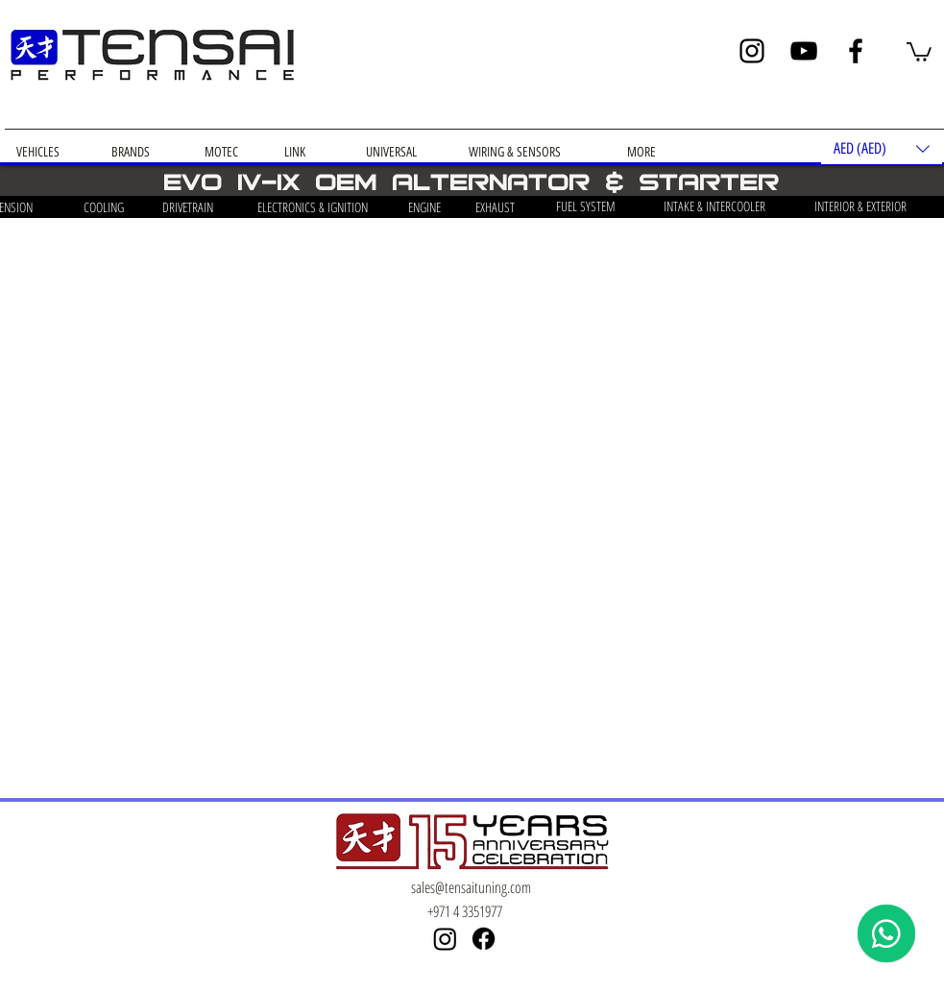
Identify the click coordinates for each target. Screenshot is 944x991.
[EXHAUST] (495, 207)
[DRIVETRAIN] (188, 207)
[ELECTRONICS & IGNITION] (313, 207)
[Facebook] (855, 51)
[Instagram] (752, 51)
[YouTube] (803, 51)
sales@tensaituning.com (471, 887)
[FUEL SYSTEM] (586, 206)
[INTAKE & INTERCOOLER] (714, 206)
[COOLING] (103, 207)
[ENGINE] (424, 207)
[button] (919, 50)
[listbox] (881, 148)
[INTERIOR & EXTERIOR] (860, 206)
